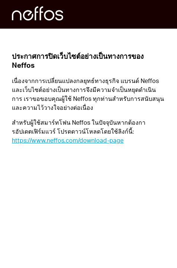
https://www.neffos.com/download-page (68, 140)
